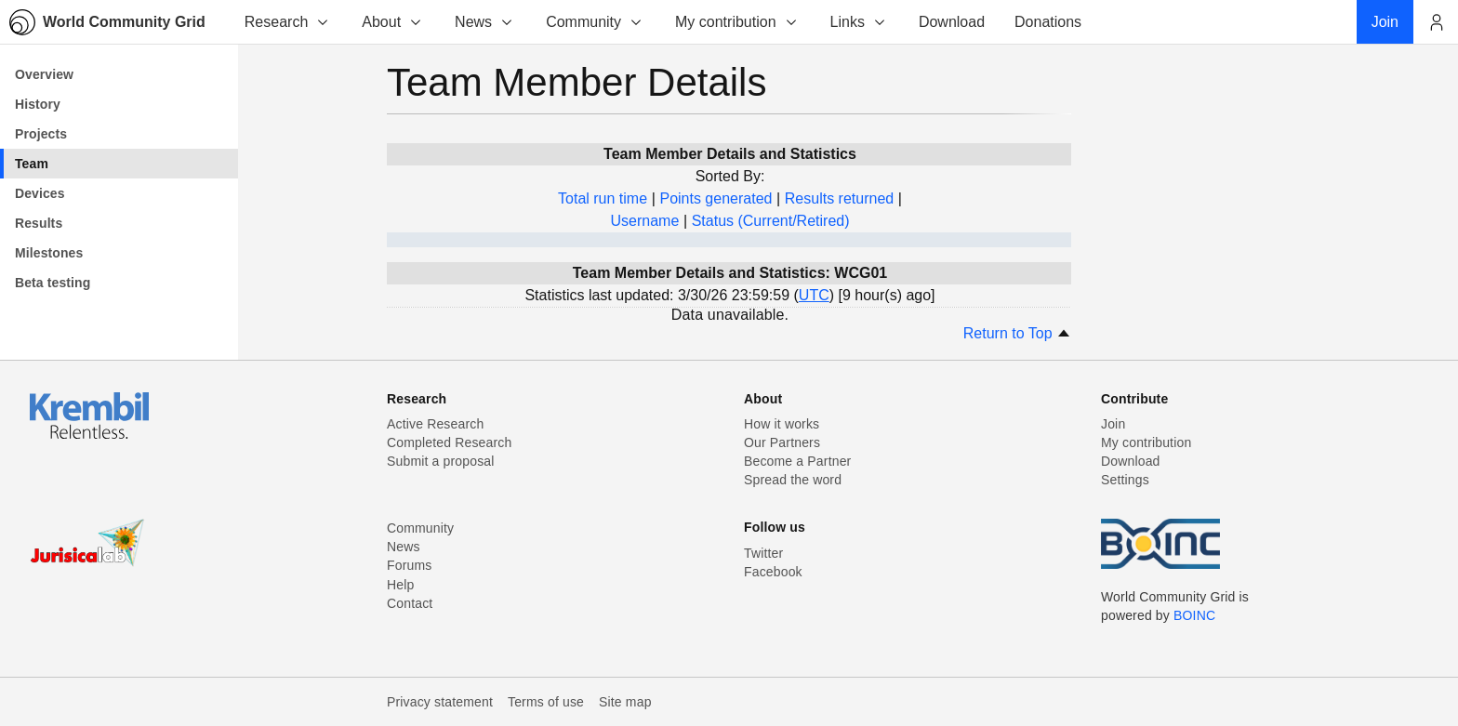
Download (1130, 461)
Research (287, 22)
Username (644, 221)
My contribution (737, 22)
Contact (409, 603)
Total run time (602, 198)
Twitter (763, 553)
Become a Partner (797, 461)
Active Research (435, 423)
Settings (1125, 479)
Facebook (773, 571)
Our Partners (782, 442)
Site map (625, 701)
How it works (781, 423)
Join (1113, 423)
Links (858, 22)
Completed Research (449, 442)
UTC (814, 295)
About (392, 22)
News (484, 22)
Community (594, 22)
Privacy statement (440, 701)
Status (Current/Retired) (771, 221)
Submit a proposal (441, 461)
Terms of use (546, 701)
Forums (409, 565)
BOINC (1194, 615)
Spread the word (793, 479)
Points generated (715, 198)
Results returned (839, 198)
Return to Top (1017, 333)
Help (400, 584)
